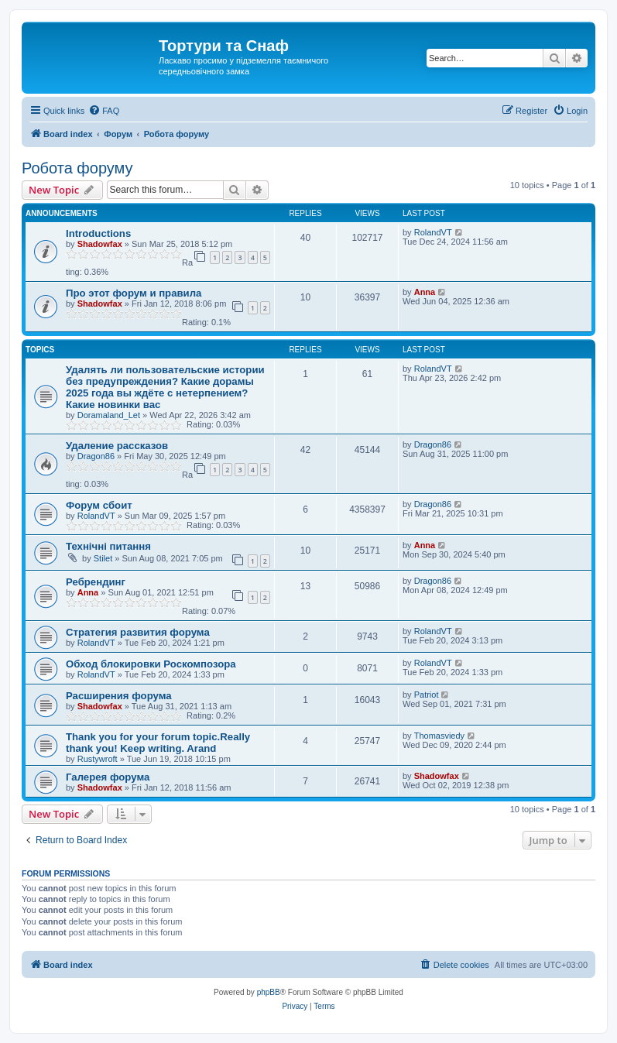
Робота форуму (77, 168)
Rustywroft (97, 758)
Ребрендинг (95, 582)
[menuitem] (103, 110)
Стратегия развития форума (138, 632)
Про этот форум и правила (133, 293)
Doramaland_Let (108, 415)
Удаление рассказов (117, 445)
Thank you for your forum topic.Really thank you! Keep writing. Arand (158, 742)
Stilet (103, 558)
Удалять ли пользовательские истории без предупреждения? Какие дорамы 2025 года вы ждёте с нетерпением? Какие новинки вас (165, 387)
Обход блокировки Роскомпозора (151, 664)
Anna (425, 292)
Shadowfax (99, 244)
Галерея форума (107, 777)
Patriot (426, 694)
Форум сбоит (99, 505)
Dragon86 (96, 456)
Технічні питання (108, 546)
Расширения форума (119, 696)
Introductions (98, 233)
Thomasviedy (439, 735)
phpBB (268, 992)
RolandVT (433, 232)
